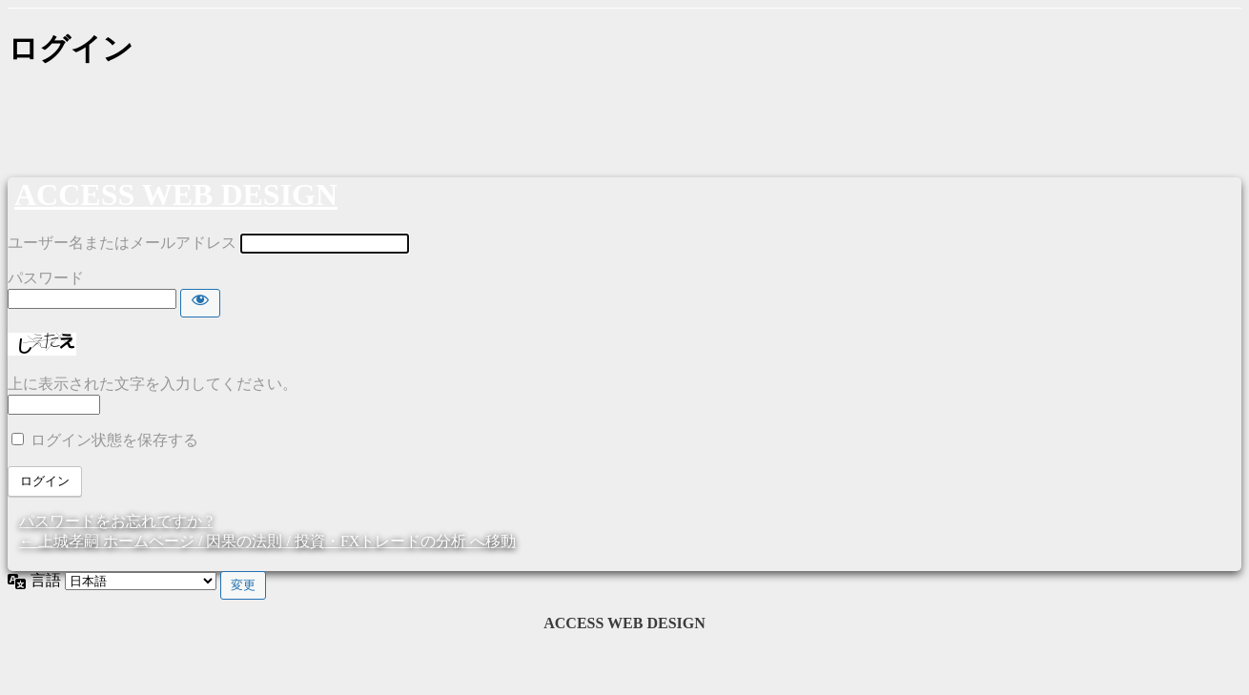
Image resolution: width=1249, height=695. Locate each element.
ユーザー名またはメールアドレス (122, 243)
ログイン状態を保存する (114, 440)
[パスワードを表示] (200, 303)
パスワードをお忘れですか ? (116, 521)
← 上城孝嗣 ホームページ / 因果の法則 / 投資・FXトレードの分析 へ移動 (267, 541)
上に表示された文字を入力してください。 (152, 384)
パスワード (46, 278)
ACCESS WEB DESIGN (176, 194)
